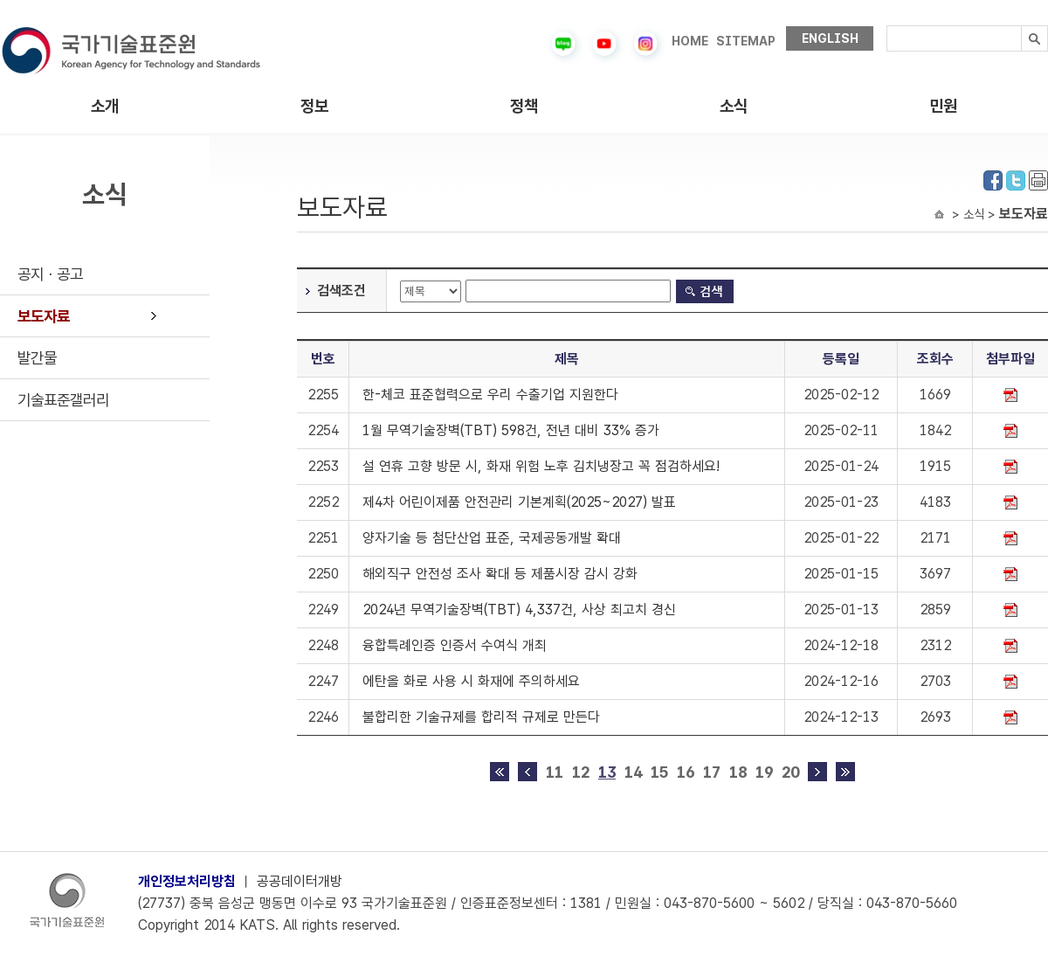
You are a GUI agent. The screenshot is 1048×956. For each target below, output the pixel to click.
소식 (734, 106)
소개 (105, 106)
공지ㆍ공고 (50, 274)
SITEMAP (746, 41)
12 (581, 772)
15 (659, 772)
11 (554, 772)
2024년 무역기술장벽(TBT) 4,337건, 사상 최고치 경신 (519, 609)
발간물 (37, 358)
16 (685, 772)
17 (711, 772)
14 (633, 772)
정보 (314, 106)
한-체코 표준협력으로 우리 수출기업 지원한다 (490, 394)
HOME (690, 41)
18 (738, 772)
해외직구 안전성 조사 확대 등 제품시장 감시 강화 (500, 573)
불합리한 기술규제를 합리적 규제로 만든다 (481, 717)
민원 (943, 106)
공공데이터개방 (299, 881)
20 (790, 772)
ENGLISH (830, 38)
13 (607, 772)
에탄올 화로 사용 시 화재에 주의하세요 (471, 681)
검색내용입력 (886, 25)
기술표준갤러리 (63, 400)
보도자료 (43, 316)
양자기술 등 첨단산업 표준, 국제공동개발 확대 (491, 538)
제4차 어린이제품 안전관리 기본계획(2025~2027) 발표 (519, 502)
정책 (524, 106)
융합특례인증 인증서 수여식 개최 (454, 645)
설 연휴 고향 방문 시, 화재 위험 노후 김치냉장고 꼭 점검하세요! (541, 466)
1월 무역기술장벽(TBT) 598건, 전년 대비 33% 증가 (510, 430)
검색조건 (341, 290)
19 (764, 772)
